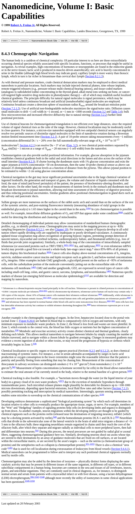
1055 (92, 444)
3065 (113, 301)
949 (55, 417)
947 (37, 430)
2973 (61, 381)
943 (13, 367)
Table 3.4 (116, 111)
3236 (101, 394)
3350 (32, 481)
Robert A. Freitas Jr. (23, 25)
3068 (120, 212)
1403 (33, 267)
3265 (129, 371)
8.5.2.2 (104, 350)
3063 (109, 301)
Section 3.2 (99, 111)
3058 (48, 252)
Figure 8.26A (26, 320)
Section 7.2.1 (119, 388)
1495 (10, 448)
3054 (41, 291)
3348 (42, 477)
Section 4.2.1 (27, 145)
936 (17, 330)
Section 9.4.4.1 (120, 448)
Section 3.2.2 (99, 114)
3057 (45, 298)
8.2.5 (92, 350)
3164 (88, 208)
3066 (13, 308)
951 (87, 444)
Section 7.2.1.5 (10, 108)
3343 (36, 477)
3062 (3, 301)
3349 (27, 481)
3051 (66, 245)
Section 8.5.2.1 (35, 229)
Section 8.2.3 (26, 161)
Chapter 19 (61, 229)
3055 (45, 291)
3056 (100, 294)
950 (117, 417)
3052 (71, 245)
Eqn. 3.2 (72, 145)
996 (32, 477)
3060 (89, 304)
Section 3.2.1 (48, 136)
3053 (97, 245)
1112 (86, 275)
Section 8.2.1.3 (94, 76)
